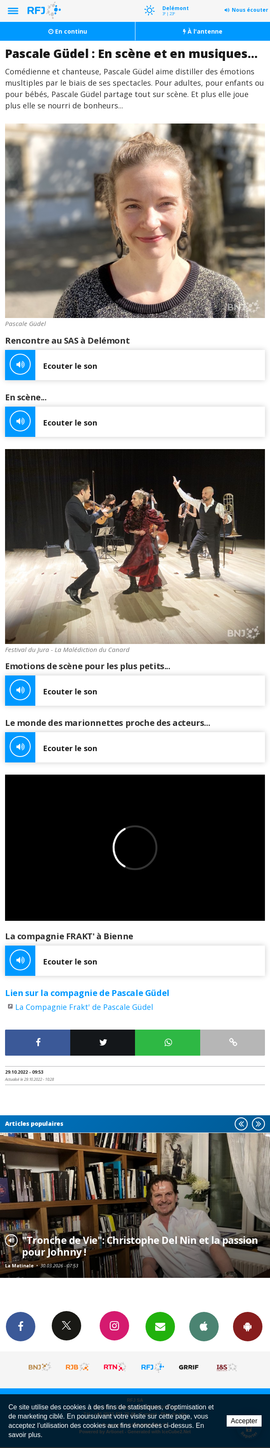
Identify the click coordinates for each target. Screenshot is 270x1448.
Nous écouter (250, 9)
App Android (247, 1326)
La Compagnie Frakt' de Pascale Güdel (84, 1007)
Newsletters (160, 1326)
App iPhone (204, 1326)
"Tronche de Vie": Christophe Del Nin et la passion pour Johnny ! (140, 1246)
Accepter (244, 1420)
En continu (67, 31)
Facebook (20, 1326)
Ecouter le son (51, 365)
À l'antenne (202, 31)
